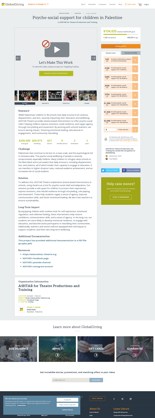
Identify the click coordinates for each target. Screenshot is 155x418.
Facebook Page (33, 300)
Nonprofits (92, 4)
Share (86, 103)
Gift (130, 4)
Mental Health (64, 13)
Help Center (97, 398)
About (83, 4)
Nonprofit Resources (121, 412)
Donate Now (120, 46)
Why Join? (44, 415)
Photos (66, 103)
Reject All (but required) (67, 405)
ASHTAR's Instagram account (38, 266)
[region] (41, 405)
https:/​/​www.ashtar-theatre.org (39, 254)
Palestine (77, 13)
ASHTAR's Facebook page (36, 258)
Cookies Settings (67, 409)
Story (24, 103)
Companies (102, 4)
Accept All (67, 400)
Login (146, 4)
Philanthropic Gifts (23, 415)
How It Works (94, 412)
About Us (95, 409)
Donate (37, 4)
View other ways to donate (128, 141)
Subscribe (96, 380)
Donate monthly (130, 53)
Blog (120, 4)
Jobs (91, 415)
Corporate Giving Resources (123, 415)
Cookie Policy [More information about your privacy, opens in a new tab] (21, 405)
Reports (45, 103)
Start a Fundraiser (121, 197)
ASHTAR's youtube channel (37, 262)
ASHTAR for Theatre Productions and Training (78, 22)
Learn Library (121, 409)
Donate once (110, 53)
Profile (30, 302)
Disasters (112, 4)
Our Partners (69, 415)
